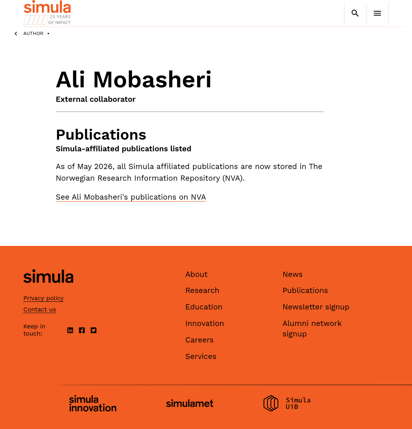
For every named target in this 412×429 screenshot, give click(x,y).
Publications (305, 290)
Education (204, 306)
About (196, 274)
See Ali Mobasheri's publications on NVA (131, 197)
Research (202, 290)
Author (33, 33)
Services (200, 356)
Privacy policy (43, 298)
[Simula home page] (48, 289)
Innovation (205, 323)
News (292, 274)
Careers (199, 339)
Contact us (39, 309)
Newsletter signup (316, 306)
